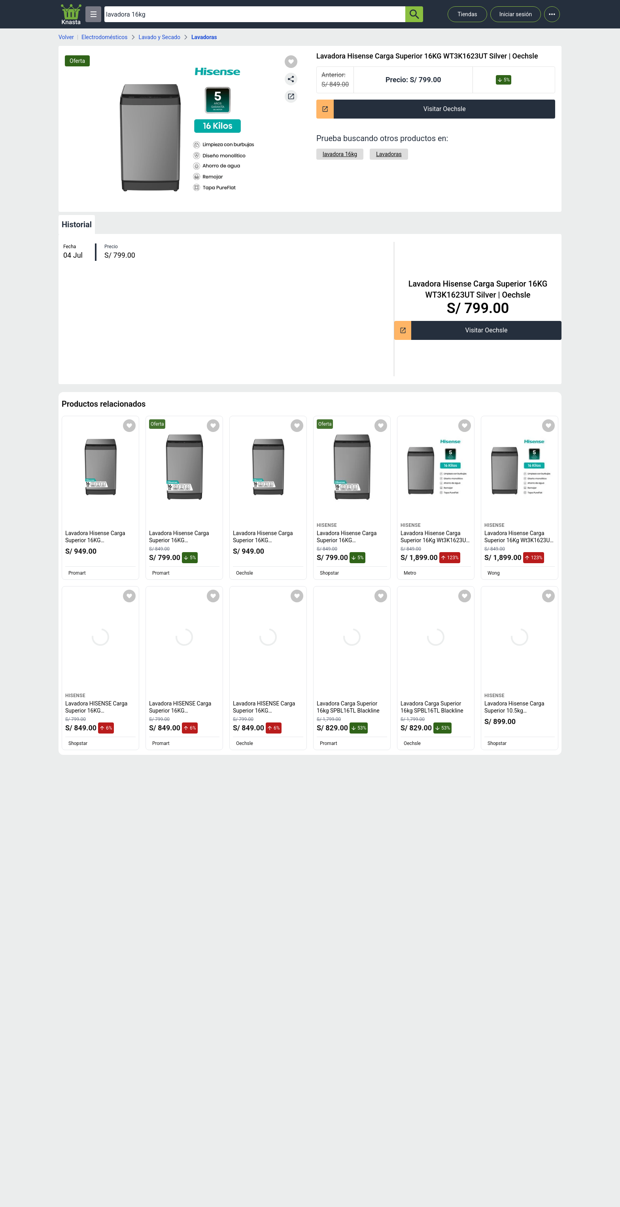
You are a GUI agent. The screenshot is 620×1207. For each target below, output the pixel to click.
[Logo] (71, 14)
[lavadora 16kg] (339, 154)
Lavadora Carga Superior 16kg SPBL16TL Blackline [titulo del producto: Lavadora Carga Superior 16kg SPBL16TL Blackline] (348, 707)
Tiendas (467, 14)
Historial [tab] (77, 224)
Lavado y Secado (159, 37)
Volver (66, 37)
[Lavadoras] (389, 154)
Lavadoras (204, 37)
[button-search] (414, 14)
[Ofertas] (254, 14)
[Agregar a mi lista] (129, 425)
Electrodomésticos (104, 37)
